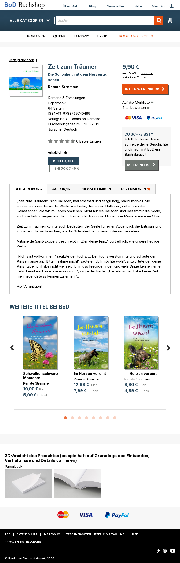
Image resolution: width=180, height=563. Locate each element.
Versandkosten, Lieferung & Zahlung (95, 534)
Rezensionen (135, 188)
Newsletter (115, 6)
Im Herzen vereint (90, 373)
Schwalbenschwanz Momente (40, 375)
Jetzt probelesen (21, 60)
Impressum (51, 534)
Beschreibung (28, 189)
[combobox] (109, 20)
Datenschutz (27, 534)
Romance (36, 36)
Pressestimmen (95, 189)
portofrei (147, 73)
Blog (92, 6)
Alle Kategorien (30, 20)
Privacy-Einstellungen (23, 541)
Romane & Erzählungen (66, 98)
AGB (8, 534)
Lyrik (102, 36)
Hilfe (138, 6)
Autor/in (61, 189)
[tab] (28, 189)
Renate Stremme (63, 87)
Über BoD (71, 6)
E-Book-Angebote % (134, 36)
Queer (59, 36)
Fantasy (81, 36)
